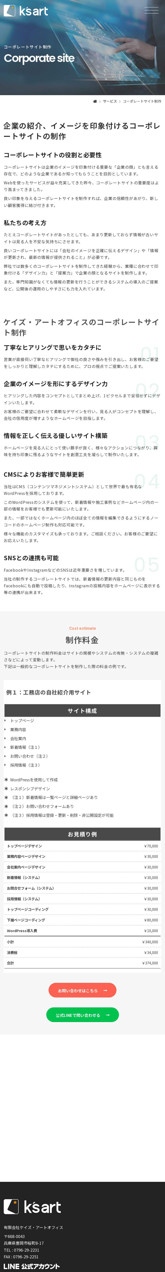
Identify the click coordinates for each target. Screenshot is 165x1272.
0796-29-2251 (26, 1257)
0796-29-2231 (26, 1250)
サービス (110, 101)
